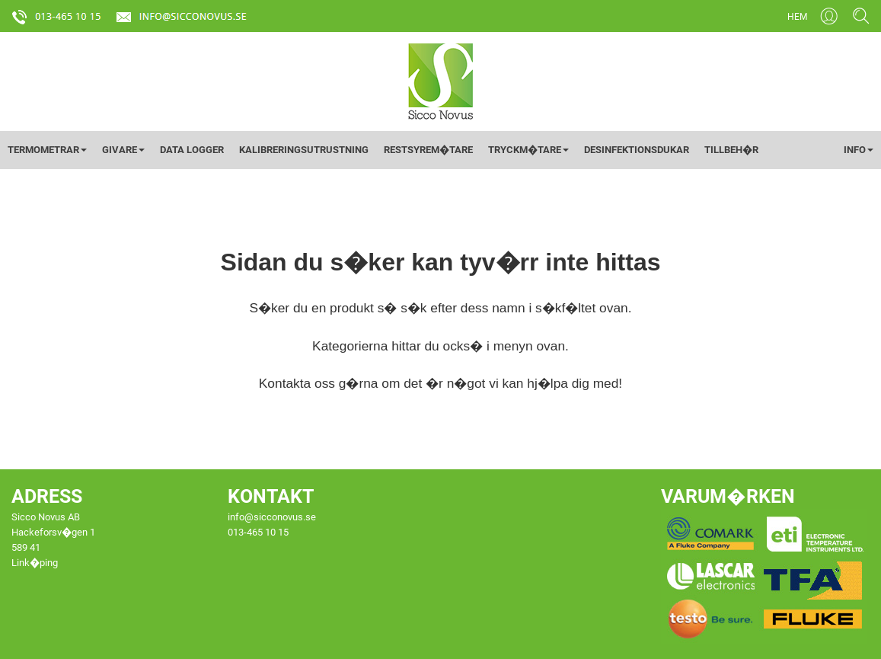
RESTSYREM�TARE (428, 149)
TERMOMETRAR (47, 149)
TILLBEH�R (731, 149)
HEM (797, 16)
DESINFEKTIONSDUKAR (636, 149)
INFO (858, 149)
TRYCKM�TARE (528, 149)
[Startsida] (440, 81)
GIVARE (123, 149)
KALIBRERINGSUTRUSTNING (304, 149)
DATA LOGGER (192, 149)
